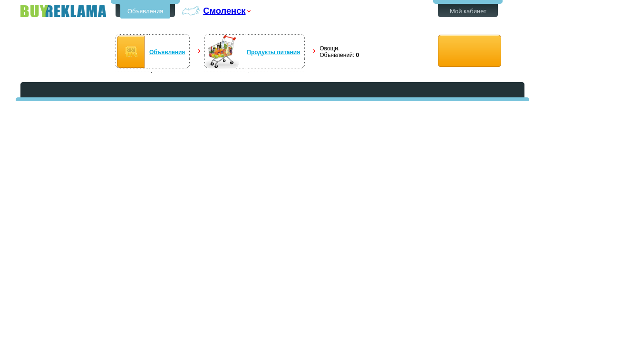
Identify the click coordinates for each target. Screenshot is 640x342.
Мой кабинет (468, 11)
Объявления (145, 11)
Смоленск (224, 11)
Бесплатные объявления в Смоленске (63, 11)
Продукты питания (273, 52)
